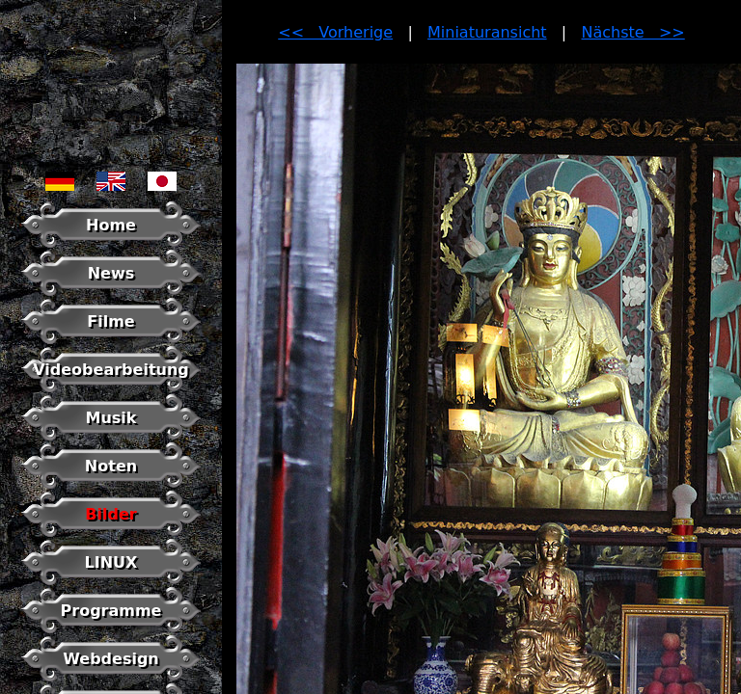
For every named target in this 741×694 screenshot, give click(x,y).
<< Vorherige (335, 32)
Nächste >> (633, 32)
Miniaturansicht (487, 32)
